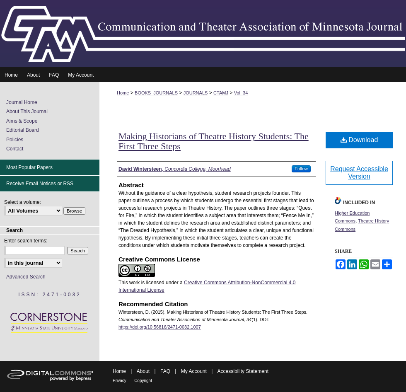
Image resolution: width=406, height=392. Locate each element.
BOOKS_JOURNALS (156, 92)
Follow (301, 168)
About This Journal (27, 111)
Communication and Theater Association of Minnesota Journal (203, 33)
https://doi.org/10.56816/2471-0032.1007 (159, 326)
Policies (14, 140)
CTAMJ (220, 92)
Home (123, 92)
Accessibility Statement (243, 371)
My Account (194, 371)
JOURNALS (196, 92)
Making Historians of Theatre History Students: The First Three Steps (213, 141)
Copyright (143, 380)
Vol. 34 (241, 92)
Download (359, 139)
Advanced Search (26, 277)
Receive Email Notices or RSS (39, 183)
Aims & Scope (21, 121)
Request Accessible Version (359, 172)
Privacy (119, 380)
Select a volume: (22, 202)
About (143, 371)
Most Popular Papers (29, 167)
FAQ (165, 371)
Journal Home (21, 102)
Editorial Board (22, 130)
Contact (14, 149)
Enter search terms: (26, 241)
